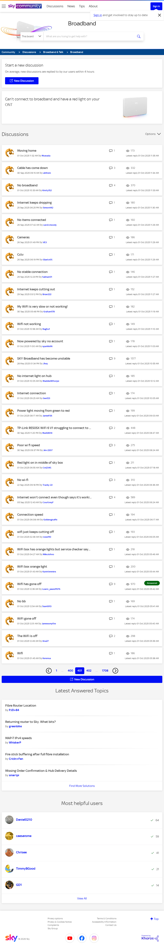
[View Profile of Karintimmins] (49, 571)
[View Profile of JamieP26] (47, 415)
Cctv (20, 254)
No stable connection (32, 272)
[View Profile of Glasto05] (47, 259)
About (93, 6)
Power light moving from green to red (43, 411)
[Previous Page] (48, 670)
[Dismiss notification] (159, 15)
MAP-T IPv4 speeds (18, 738)
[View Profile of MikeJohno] (48, 554)
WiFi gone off (26, 618)
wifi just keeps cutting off (35, 532)
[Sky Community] (25, 6)
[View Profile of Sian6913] (47, 606)
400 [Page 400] (70, 670)
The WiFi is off (27, 636)
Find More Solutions (82, 786)
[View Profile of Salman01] (47, 277)
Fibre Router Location (20, 705)
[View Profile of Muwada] (46, 155)
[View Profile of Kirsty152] (47, 190)
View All (82, 898)
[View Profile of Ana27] (45, 641)
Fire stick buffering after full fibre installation (37, 754)
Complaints (53, 925)
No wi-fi (22, 480)
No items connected (31, 220)
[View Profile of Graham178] (49, 311)
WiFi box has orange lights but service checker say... (53, 549)
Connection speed (30, 514)
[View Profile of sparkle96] (47, 346)
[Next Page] (115, 670)
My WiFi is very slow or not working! (42, 306)
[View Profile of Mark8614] (47, 433)
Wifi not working (29, 324)
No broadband (27, 185)
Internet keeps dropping (34, 203)
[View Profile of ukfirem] (47, 173)
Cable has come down (32, 168)
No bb (21, 601)
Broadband (82, 23)
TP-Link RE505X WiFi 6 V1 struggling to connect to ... (54, 428)
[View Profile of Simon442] (48, 207)
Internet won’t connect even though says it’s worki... (54, 497)
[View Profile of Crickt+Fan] (16, 758)
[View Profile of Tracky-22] (48, 485)
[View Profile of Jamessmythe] (49, 623)
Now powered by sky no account (40, 341)
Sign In (156, 6)
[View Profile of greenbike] (15, 726)
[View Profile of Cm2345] (47, 467)
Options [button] (150, 134)
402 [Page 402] (88, 670)
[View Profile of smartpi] (14, 775)
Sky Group (53, 928)
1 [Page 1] (56, 670)
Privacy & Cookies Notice (60, 922)
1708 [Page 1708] (105, 670)
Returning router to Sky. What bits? (30, 722)
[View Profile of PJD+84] (14, 710)
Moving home (26, 151)
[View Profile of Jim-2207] (48, 450)
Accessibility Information (104, 922)
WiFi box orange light (32, 566)
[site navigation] (4, 6)
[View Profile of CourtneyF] (48, 502)
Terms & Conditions (106, 918)
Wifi (20, 653)
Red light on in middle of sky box (40, 463)
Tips (82, 6)
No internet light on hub (34, 376)
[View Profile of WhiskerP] (15, 742)
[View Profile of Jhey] (45, 363)
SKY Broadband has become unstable (43, 358)
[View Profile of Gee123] (46, 398)
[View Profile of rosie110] (47, 537)
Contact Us (110, 925)
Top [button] (156, 919)
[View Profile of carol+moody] (50, 225)
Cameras (23, 237)
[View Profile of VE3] (45, 242)
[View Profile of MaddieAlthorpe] (51, 381)
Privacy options (55, 918)
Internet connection (31, 393)
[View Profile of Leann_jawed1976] (51, 589)
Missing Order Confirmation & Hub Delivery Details (41, 771)
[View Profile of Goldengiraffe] (50, 519)
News (71, 6)
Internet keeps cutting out (36, 289)
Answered (152, 583)
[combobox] (88, 36)
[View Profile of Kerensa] (47, 658)
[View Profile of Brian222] (47, 294)
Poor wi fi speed (28, 445)
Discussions (55, 6)
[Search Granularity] (31, 36)
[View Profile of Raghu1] (46, 329)
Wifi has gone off (29, 584)
